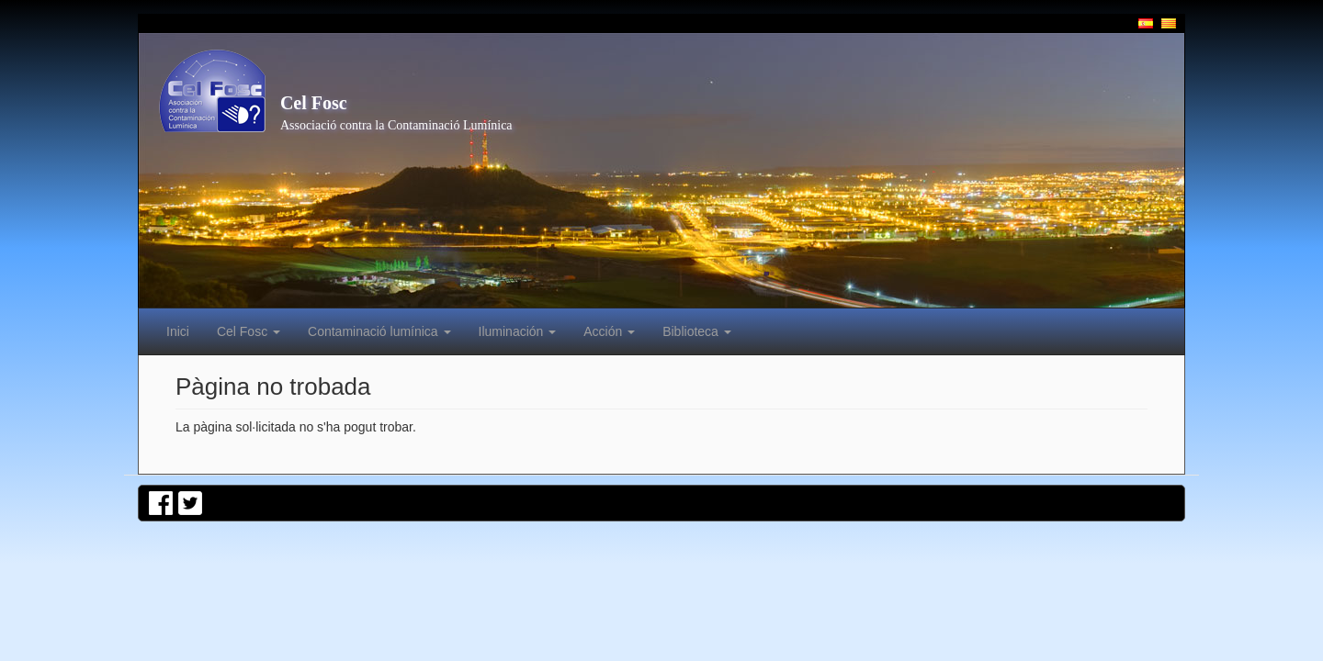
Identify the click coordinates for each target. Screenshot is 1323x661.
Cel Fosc (313, 103)
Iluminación (518, 331)
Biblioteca (696, 331)
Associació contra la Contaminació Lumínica (396, 125)
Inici (177, 331)
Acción (609, 331)
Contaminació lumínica (379, 331)
